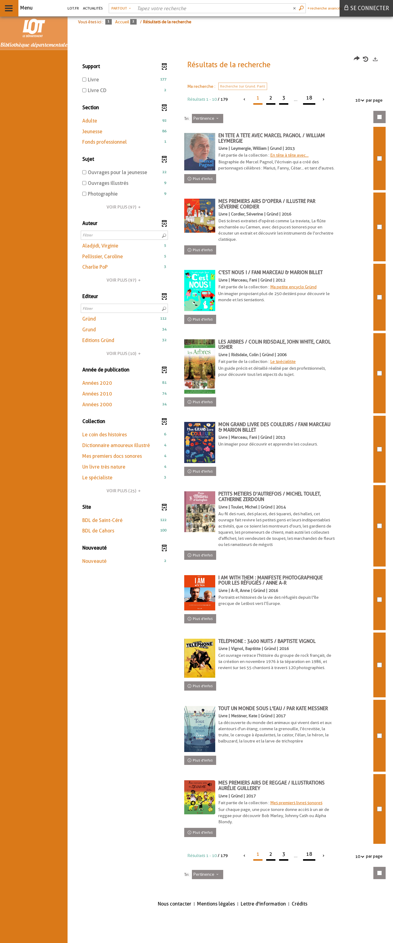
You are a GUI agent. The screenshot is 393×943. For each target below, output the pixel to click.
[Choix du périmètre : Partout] (121, 8)
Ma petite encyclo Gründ (296, 292)
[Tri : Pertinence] (207, 118)
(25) (124, 490)
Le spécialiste (285, 371)
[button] (124, 121)
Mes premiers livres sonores (299, 831)
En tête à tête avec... (292, 155)
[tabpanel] (230, 486)
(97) (124, 207)
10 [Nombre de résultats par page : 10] (358, 100)
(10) (124, 353)
